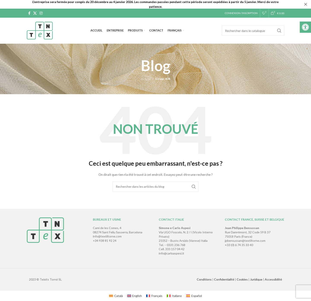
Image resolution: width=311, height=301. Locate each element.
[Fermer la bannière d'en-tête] (305, 4)
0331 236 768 (176, 245)
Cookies (242, 279)
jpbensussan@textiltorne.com (245, 240)
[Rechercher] (253, 31)
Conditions (204, 279)
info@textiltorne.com (107, 236)
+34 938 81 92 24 (104, 240)
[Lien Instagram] (41, 13)
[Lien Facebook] (29, 13)
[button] (305, 27)
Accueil (146, 79)
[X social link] (35, 13)
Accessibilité (273, 279)
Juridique (256, 279)
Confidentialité (224, 279)
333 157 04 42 (174, 249)
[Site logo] (40, 30)
